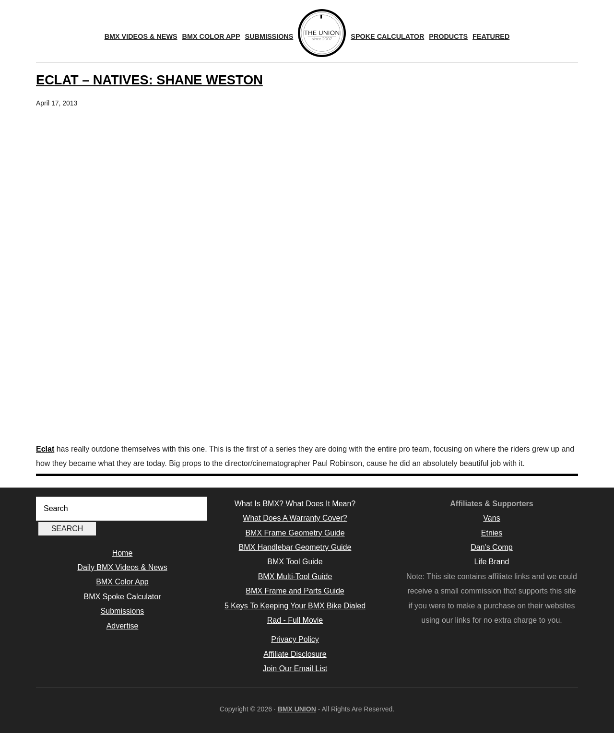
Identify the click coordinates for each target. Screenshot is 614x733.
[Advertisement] (307, 365)
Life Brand (491, 562)
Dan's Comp (492, 547)
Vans (491, 518)
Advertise (122, 626)
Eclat (45, 449)
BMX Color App (122, 582)
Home (122, 553)
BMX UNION (297, 709)
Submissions (122, 611)
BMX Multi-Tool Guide (295, 576)
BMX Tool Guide (294, 562)
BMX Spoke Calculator (122, 597)
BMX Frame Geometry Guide (294, 533)
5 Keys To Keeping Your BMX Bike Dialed (295, 606)
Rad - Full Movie (295, 620)
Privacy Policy (295, 639)
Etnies (491, 533)
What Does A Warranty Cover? (295, 518)
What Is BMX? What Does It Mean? (295, 504)
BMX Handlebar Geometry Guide (295, 547)
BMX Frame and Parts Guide (295, 591)
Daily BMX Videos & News (122, 567)
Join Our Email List (295, 668)
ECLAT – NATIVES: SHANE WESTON (149, 79)
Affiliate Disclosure (294, 654)
